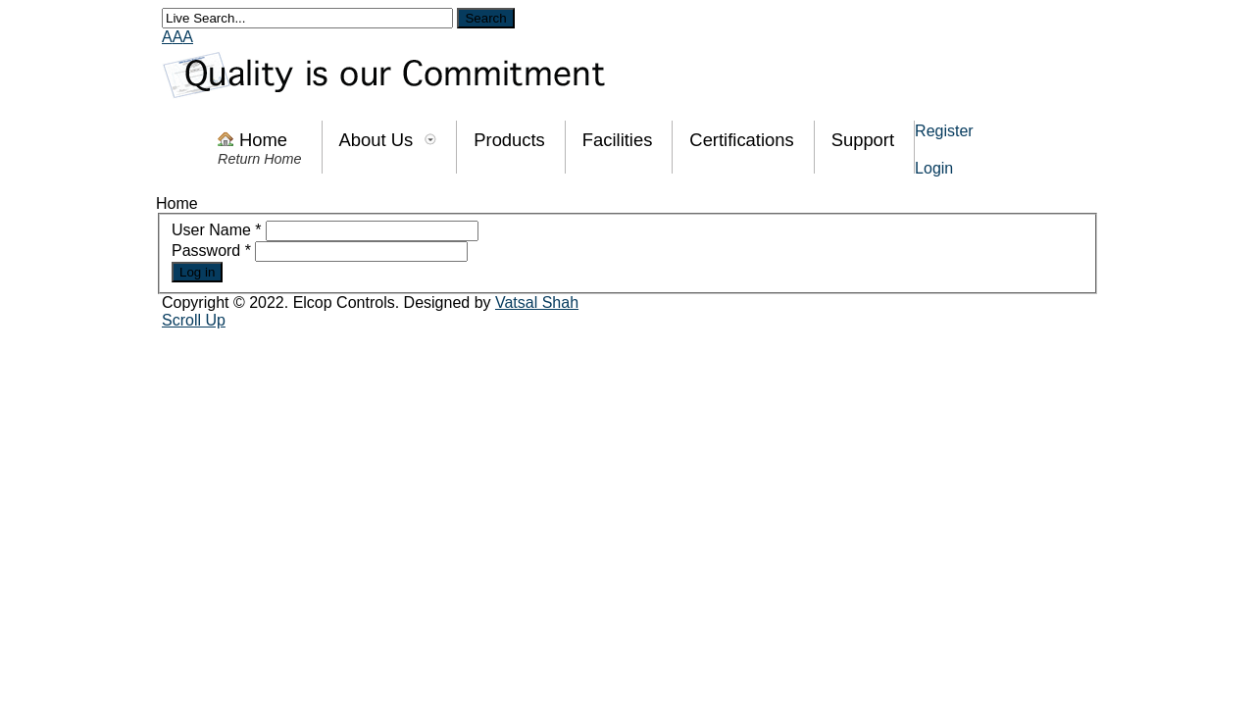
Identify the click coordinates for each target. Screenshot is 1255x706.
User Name (217, 230)
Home (263, 139)
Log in (197, 272)
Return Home (260, 159)
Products (509, 139)
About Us (376, 139)
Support (862, 139)
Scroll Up (194, 320)
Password (211, 250)
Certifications (741, 139)
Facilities (617, 139)
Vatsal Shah (536, 302)
